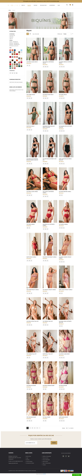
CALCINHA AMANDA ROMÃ (48, 385)
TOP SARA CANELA (30, 224)
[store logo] (15, 5)
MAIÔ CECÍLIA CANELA (31, 257)
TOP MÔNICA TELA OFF (48, 321)
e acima (13, 45)
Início (10, 10)
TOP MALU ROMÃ (46, 417)
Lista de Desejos (29, 461)
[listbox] (33, 66)
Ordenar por (59, 33)
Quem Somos (45, 461)
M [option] (45, 66)
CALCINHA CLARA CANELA (32, 191)
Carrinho (27, 459)
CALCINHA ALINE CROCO (48, 94)
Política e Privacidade (47, 456)
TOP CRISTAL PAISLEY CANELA (49, 289)
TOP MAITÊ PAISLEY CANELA (32, 289)
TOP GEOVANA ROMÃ (31, 417)
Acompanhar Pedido (30, 463)
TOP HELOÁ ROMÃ (63, 385)
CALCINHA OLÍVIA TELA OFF (32, 321)
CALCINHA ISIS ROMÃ (31, 385)
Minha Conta (28, 456)
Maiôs (11, 36)
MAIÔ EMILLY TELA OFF (48, 353)
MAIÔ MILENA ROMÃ (63, 417)
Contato (44, 464)
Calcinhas (12, 35)
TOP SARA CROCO (63, 94)
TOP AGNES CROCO (30, 94)
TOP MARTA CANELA (63, 224)
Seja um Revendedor (47, 463)
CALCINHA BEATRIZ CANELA (65, 191)
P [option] (27, 65)
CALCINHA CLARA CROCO (32, 61)
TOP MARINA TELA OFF (31, 353)
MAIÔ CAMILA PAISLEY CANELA (65, 289)
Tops (11, 38)
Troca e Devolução (46, 459)
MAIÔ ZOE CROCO (30, 126)
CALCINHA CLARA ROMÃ (64, 353)
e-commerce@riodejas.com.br (17, 461)
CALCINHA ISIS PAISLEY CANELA (49, 257)
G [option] (29, 65)
